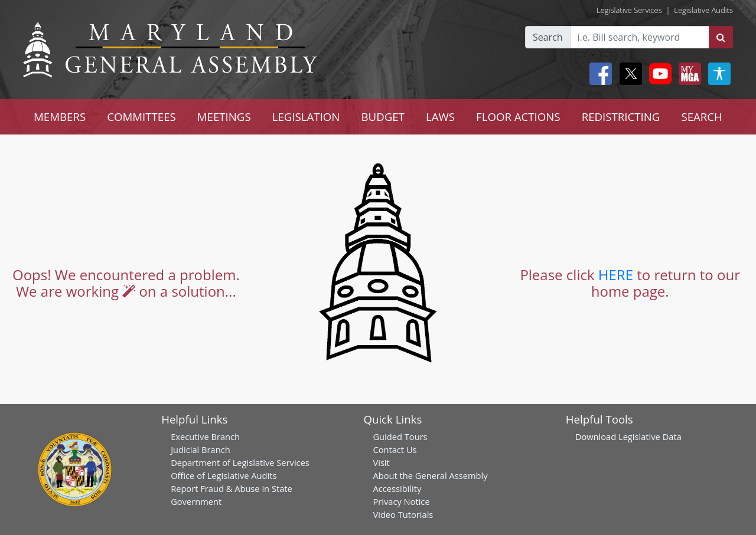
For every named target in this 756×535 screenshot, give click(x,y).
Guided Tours (400, 436)
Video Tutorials (403, 514)
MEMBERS (60, 116)
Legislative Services (629, 10)
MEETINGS (224, 116)
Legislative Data (650, 436)
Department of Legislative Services (240, 462)
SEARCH (701, 116)
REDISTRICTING (621, 116)
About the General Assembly (430, 475)
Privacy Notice (401, 501)
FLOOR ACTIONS (518, 116)
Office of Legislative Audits (223, 475)
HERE (615, 274)
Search (548, 37)
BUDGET (382, 116)
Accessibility (397, 488)
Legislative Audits (703, 10)
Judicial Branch (200, 449)
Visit (381, 462)
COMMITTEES (141, 116)
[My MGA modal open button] (687, 74)
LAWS (440, 116)
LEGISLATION (306, 116)
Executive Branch (205, 436)
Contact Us (394, 449)
